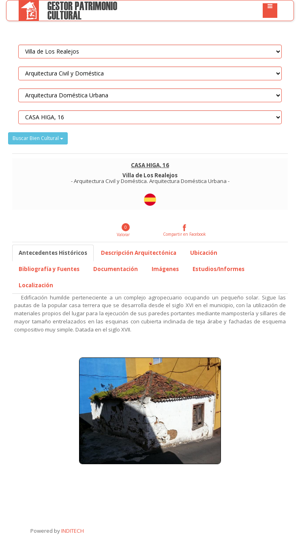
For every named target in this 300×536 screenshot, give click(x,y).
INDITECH (72, 530)
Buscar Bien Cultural (38, 138)
